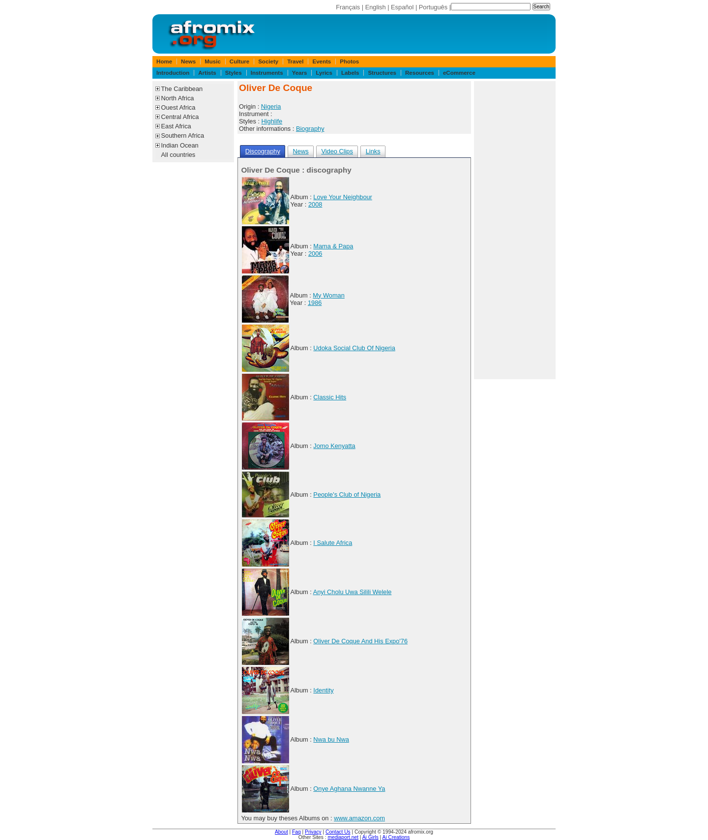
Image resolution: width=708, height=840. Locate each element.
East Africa (176, 126)
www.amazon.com (359, 818)
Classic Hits (329, 397)
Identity (323, 690)
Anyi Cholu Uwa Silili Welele (352, 592)
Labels (350, 73)
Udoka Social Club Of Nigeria (354, 348)
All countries (178, 154)
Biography (310, 128)
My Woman (328, 295)
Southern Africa (183, 135)
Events (321, 61)
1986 (315, 302)
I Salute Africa (332, 542)
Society (268, 61)
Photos (349, 61)
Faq (296, 832)
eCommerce (459, 73)
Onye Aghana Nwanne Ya (349, 788)
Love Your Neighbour (342, 197)
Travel (295, 61)
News (188, 61)
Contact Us (338, 832)
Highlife (272, 121)
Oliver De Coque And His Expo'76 (360, 641)
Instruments (267, 73)
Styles (233, 73)
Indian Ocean (180, 145)
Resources (419, 73)
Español (402, 7)
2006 (315, 253)
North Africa (177, 98)
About (281, 832)
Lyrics (324, 73)
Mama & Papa (333, 246)
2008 (315, 204)
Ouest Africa (178, 107)
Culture (239, 61)
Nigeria (271, 106)
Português (433, 7)
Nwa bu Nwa (331, 739)
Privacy (313, 832)
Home (164, 61)
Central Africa (180, 116)
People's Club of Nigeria (347, 494)
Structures (382, 73)
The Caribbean (182, 88)
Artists (207, 73)
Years (299, 73)
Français (348, 7)
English (375, 7)
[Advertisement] (514, 230)
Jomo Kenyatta (334, 446)
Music (213, 61)
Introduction (172, 73)
